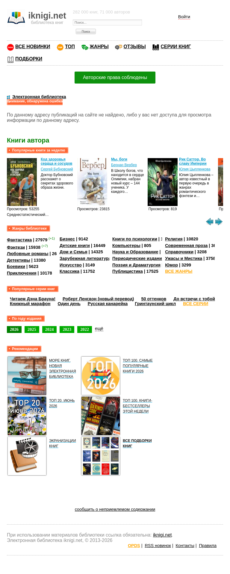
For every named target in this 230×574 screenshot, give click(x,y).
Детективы (18, 260)
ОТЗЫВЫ (134, 46)
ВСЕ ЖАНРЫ (178, 271)
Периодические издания (138, 258)
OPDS (134, 545)
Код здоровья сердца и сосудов (56, 161)
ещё (99, 328)
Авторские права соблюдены (115, 77)
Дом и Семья (73, 251)
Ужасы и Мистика (183, 258)
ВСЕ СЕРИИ (195, 303)
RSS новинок (158, 545)
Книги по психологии (134, 239)
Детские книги (75, 245)
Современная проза (186, 245)
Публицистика (127, 271)
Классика (69, 271)
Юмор (171, 265)
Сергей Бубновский (57, 169)
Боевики (16, 266)
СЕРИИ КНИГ (176, 46)
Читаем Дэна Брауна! (32, 298)
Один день (69, 303)
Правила (208, 545)
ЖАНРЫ (99, 46)
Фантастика (19, 239)
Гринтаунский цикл (155, 303)
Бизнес (67, 239)
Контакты (185, 545)
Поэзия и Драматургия (136, 265)
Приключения (22, 273)
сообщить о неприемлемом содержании (115, 509)
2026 (14, 329)
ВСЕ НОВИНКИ (32, 46)
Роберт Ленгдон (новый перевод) (98, 298)
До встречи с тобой (194, 298)
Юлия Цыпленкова (194, 169)
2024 (49, 329)
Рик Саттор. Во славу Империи (193, 161)
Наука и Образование (135, 251)
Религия (173, 239)
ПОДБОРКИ (28, 58)
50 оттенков (153, 298)
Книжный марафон (30, 303)
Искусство (71, 265)
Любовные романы (28, 253)
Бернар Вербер (124, 165)
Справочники (179, 251)
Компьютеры (126, 245)
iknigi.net (162, 534)
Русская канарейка (108, 303)
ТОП (70, 46)
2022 (84, 329)
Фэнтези (16, 247)
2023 (67, 329)
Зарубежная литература (85, 258)
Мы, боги (119, 159)
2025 (32, 329)
